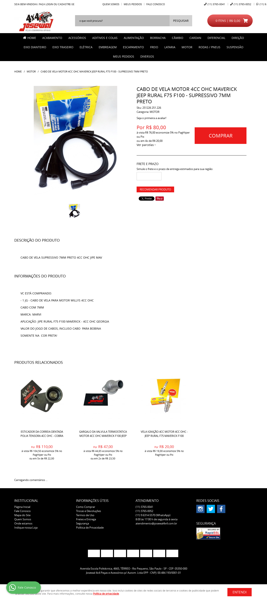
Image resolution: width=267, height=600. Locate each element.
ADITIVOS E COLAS (105, 38)
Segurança (82, 523)
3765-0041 (216, 4)
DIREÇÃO (238, 38)
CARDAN (195, 38)
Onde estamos (23, 523)
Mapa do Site (22, 515)
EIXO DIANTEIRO (35, 47)
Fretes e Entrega (86, 519)
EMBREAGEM (108, 47)
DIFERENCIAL (216, 38)
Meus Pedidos (133, 4)
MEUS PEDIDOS (123, 56)
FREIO (154, 47)
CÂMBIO (177, 38)
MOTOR (187, 47)
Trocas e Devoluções (88, 511)
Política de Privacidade (90, 527)
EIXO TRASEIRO (62, 47)
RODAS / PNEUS (209, 47)
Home (31, 38)
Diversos (147, 56)
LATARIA (169, 47)
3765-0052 (242, 4)
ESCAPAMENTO (133, 47)
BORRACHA (158, 38)
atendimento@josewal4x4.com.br (156, 523)
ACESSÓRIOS (77, 38)
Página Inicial (22, 507)
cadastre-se (66, 4)
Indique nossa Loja (26, 527)
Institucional (26, 501)
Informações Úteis (92, 501)
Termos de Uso (85, 515)
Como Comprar (85, 507)
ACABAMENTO (52, 38)
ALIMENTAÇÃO (134, 38)
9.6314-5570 (153, 515)
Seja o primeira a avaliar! (151, 118)
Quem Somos (110, 4)
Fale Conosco (155, 4)
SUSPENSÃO (235, 47)
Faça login (46, 4)
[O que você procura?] (181, 20)
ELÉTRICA (86, 47)
